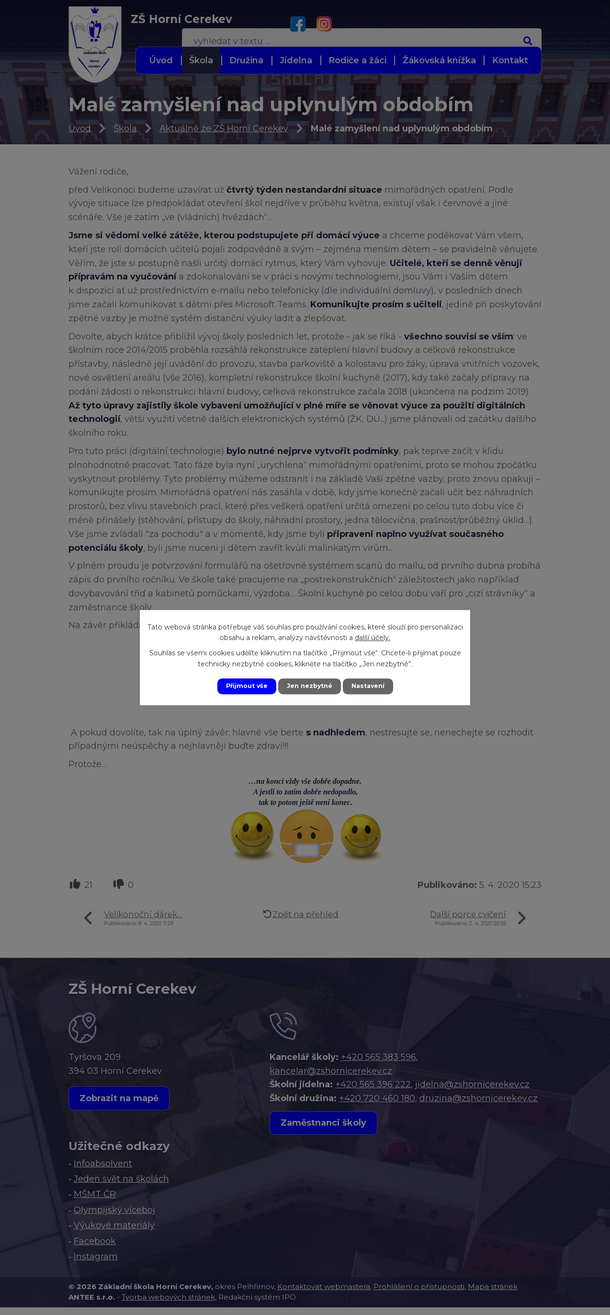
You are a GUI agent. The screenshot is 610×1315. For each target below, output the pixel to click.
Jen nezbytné (309, 686)
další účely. (372, 636)
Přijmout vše (241, 686)
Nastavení (373, 686)
